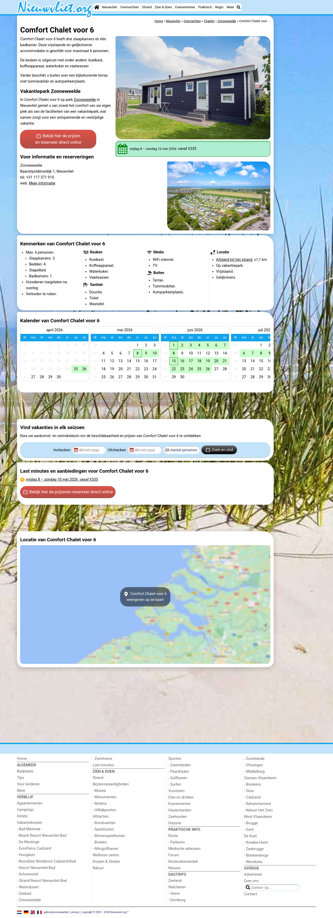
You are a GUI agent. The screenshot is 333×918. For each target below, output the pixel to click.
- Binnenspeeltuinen (109, 836)
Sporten (174, 758)
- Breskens (252, 784)
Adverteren (253, 874)
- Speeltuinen (103, 829)
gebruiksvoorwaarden (56, 912)
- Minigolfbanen (105, 849)
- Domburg (177, 900)
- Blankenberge (256, 855)
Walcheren (177, 887)
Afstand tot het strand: (234, 259)
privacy (75, 912)
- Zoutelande (254, 758)
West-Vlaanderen (258, 817)
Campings (25, 810)
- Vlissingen (253, 765)
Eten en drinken (181, 797)
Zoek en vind (219, 450)
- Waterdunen (28, 887)
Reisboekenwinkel (183, 861)
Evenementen (185, 7)
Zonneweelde (85, 100)
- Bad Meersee (28, 829)
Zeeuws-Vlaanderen (260, 778)
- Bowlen (100, 842)
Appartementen (30, 803)
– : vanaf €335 (62, 479)
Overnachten (129, 7)
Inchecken (62, 450)
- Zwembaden (179, 765)
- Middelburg (254, 771)
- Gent (249, 829)
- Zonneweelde (29, 900)
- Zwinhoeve (102, 758)
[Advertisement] (295, 134)
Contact (250, 894)
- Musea (99, 790)
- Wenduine (253, 862)
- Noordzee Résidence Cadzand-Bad (46, 861)
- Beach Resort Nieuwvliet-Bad (42, 835)
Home (22, 758)
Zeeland (175, 881)
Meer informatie (42, 183)
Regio (219, 7)
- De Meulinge (28, 842)
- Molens (100, 803)
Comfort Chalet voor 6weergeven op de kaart (145, 597)
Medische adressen (184, 849)
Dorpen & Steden (106, 861)
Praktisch (205, 7)
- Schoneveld (27, 874)
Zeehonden (177, 817)
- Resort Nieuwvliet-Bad (36, 868)
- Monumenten (105, 797)
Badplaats (25, 771)
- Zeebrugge (254, 849)
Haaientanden (179, 810)
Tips (20, 778)
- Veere (174, 893)
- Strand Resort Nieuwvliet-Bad (42, 881)
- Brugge (251, 823)
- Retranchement (257, 804)
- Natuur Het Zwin (258, 810)
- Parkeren (176, 842)
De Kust (250, 836)
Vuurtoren (176, 791)
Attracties (101, 816)
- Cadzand (252, 797)
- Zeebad (24, 893)
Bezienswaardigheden (111, 784)
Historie (174, 823)
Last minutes (103, 765)
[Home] (96, 7)
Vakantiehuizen (29, 822)
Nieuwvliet (109, 7)
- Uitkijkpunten (104, 810)
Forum (173, 855)
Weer (230, 7)
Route (173, 836)
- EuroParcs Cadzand (34, 848)
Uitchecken (117, 450)
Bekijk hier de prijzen (58, 139)
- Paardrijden (178, 771)
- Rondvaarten (104, 823)
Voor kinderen (28, 784)
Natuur (98, 868)
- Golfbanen (178, 778)
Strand (147, 7)
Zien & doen (163, 7)
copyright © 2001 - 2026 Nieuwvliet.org (104, 912)
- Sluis (249, 791)
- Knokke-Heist (256, 842)
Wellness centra (106, 855)
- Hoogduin (26, 855)
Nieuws (174, 868)
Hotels (22, 816)
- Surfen (174, 784)
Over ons (251, 881)
